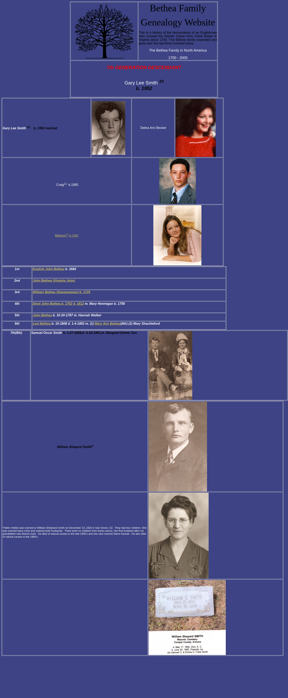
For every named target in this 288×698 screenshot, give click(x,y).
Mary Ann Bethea (108, 323)
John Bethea (42, 315)
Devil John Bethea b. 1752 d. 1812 (58, 303)
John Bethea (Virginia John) (54, 280)
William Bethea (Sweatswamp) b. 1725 (61, 292)
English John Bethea (48, 269)
